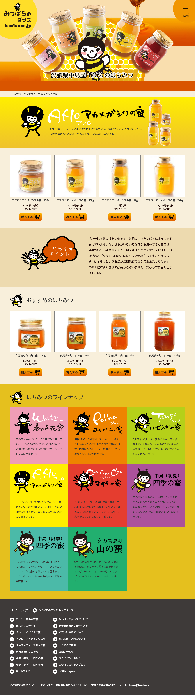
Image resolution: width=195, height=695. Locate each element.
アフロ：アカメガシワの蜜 (43, 94)
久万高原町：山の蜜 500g (75, 355)
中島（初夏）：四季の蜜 (29, 658)
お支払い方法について (71, 632)
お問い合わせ (66, 651)
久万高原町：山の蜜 (27, 651)
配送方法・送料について (72, 639)
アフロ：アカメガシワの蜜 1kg (120, 200)
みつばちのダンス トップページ (55, 610)
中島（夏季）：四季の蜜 (29, 665)
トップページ (18, 94)
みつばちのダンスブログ (72, 665)
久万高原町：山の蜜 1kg (120, 355)
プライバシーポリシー (71, 658)
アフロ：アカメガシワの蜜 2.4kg (164, 200)
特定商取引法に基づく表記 (73, 626)
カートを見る (23, 671)
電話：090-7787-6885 (103, 685)
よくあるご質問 (67, 645)
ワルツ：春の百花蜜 (27, 619)
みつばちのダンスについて (73, 619)
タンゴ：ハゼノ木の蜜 (28, 632)
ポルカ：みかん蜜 (26, 626)
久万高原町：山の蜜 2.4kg (164, 355)
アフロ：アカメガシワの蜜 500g (75, 200)
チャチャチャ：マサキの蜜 (30, 645)
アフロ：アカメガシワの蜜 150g (30, 200)
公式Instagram (67, 671)
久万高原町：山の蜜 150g (31, 355)
